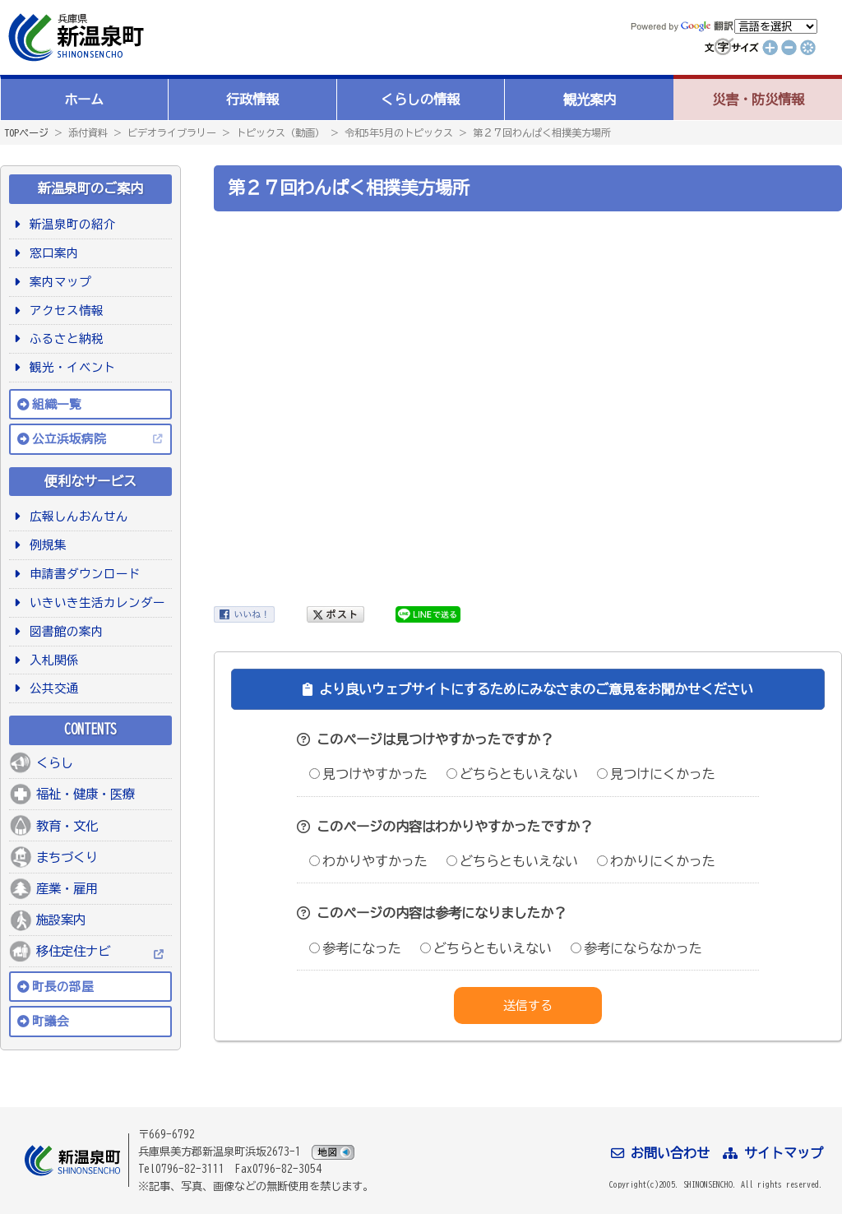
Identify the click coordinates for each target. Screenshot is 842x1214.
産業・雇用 (67, 888)
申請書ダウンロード (82, 574)
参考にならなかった (636, 948)
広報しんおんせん (76, 516)
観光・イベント (70, 367)
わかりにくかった (656, 861)
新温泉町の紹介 (70, 224)
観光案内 (589, 99)
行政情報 (252, 99)
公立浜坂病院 (69, 439)
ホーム (84, 99)
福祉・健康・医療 (85, 793)
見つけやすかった (368, 774)
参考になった (355, 948)
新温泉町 (74, 37)
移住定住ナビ (73, 950)
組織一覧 (56, 404)
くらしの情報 (420, 99)
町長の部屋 (63, 986)
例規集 (45, 545)
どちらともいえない (512, 774)
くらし (54, 762)
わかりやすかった (368, 861)
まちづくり (67, 857)
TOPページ (26, 132)
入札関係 (51, 660)
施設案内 (61, 919)
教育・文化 (67, 825)
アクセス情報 (64, 310)
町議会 (50, 1021)
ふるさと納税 (64, 338)
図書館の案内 (64, 631)
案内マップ (57, 282)
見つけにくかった (656, 774)
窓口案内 (51, 253)
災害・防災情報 (758, 99)
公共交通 (51, 688)
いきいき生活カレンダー (94, 602)
